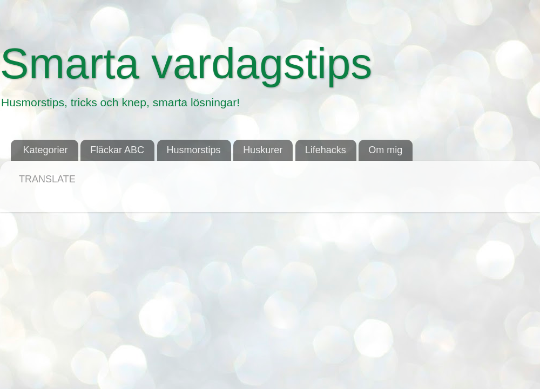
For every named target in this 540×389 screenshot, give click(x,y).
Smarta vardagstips (186, 63)
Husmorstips (194, 150)
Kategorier (45, 150)
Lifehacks (325, 150)
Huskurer (262, 150)
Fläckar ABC (117, 150)
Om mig (385, 150)
